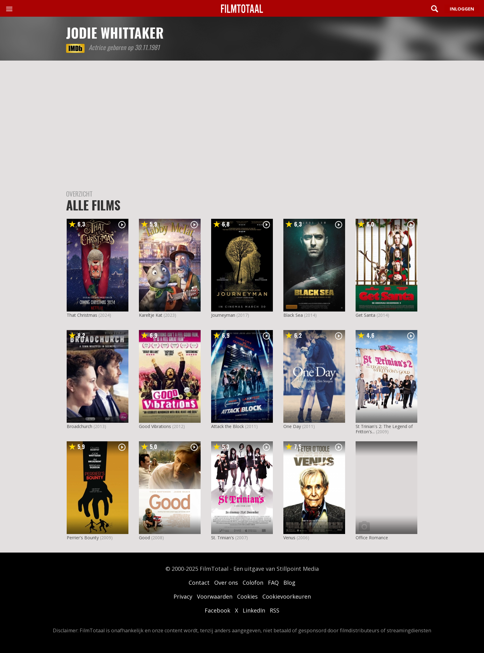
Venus (289, 538)
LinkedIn (254, 610)
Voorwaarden (214, 596)
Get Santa (365, 315)
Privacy (182, 596)
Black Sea (293, 315)
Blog (289, 582)
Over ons (226, 582)
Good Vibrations (155, 426)
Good (144, 538)
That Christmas (82, 315)
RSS (274, 610)
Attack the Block (227, 426)
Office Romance (372, 538)
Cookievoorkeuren (286, 596)
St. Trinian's (222, 538)
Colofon (253, 582)
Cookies (247, 596)
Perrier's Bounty (83, 538)
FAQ (273, 582)
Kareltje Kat (150, 315)
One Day (292, 426)
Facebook (217, 610)
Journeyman (223, 315)
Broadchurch (79, 426)
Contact (199, 582)
